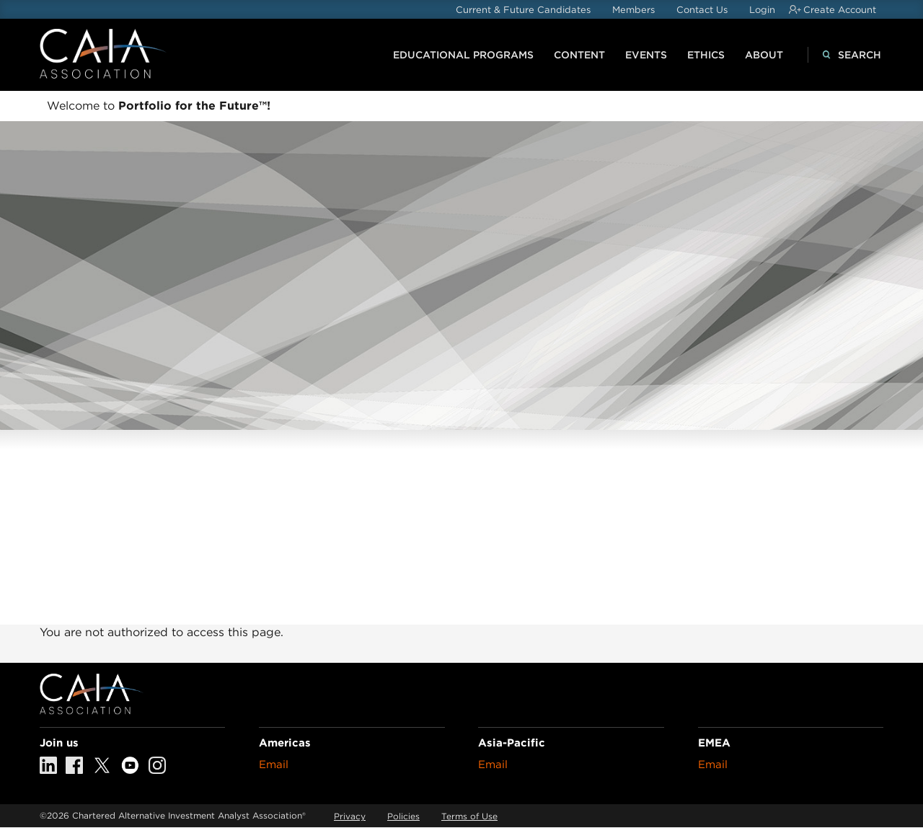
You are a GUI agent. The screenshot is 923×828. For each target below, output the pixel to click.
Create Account (839, 9)
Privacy (350, 816)
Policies (403, 816)
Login (762, 9)
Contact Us (702, 9)
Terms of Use (469, 816)
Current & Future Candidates (523, 9)
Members (633, 9)
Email (273, 764)
